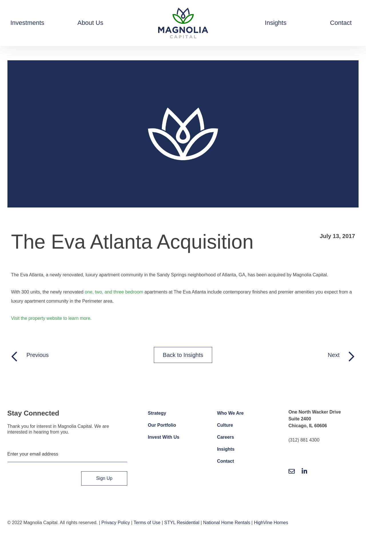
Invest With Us (163, 437)
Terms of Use (147, 522)
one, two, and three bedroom (114, 292)
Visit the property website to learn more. (51, 318)
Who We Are (230, 413)
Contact (225, 461)
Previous (37, 355)
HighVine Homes (271, 522)
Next (333, 355)
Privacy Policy (116, 522)
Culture (225, 425)
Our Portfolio (162, 425)
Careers (225, 437)
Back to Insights (183, 355)
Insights (225, 449)
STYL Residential (181, 522)
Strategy (157, 413)
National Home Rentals (226, 522)
